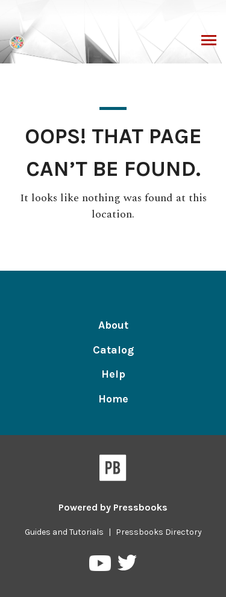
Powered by (113, 507)
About (113, 325)
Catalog (113, 350)
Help (113, 374)
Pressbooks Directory (159, 532)
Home (113, 398)
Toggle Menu (208, 41)
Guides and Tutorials (64, 532)
